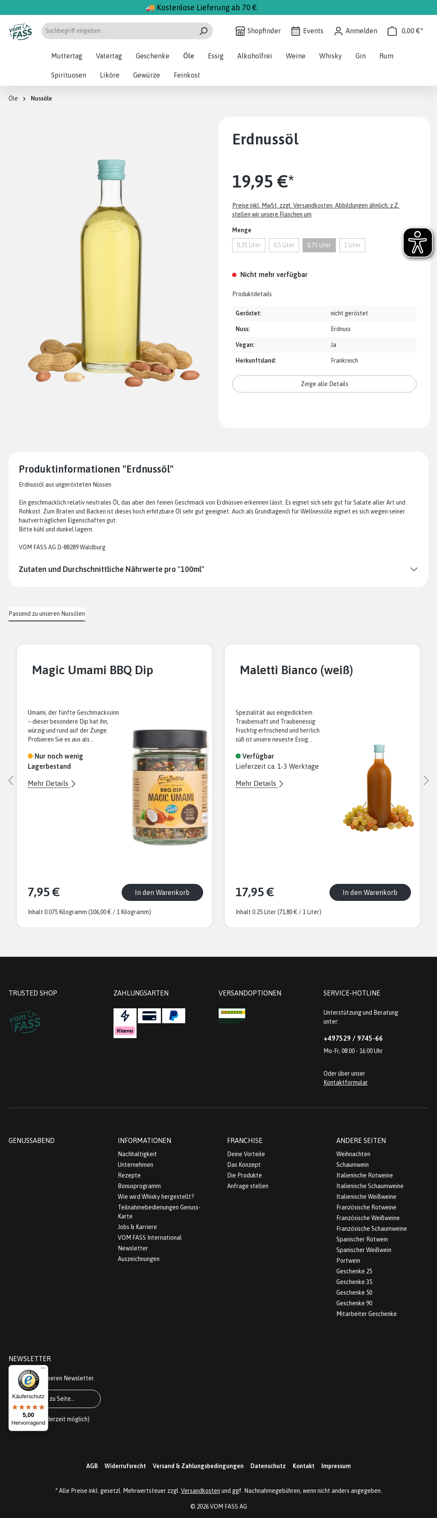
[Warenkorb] (405, 31)
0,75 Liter (319, 245)
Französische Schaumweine (371, 1228)
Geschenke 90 (354, 1303)
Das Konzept (244, 1164)
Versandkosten (200, 1490)
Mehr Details (49, 783)
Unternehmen (135, 1164)
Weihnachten (353, 1154)
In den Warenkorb (162, 892)
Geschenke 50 (354, 1292)
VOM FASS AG (228, 1506)
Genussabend (32, 1140)
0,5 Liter (284, 245)
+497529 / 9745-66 (353, 1038)
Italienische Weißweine (366, 1196)
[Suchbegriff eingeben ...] (117, 31)
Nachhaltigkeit (137, 1154)
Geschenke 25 (354, 1271)
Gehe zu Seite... (55, 1398)
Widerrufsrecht (125, 1466)
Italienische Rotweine (364, 1175)
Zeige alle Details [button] (324, 384)
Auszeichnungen (139, 1258)
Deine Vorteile (246, 1154)
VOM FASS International (150, 1237)
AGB (92, 1466)
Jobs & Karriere (137, 1227)
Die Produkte (244, 1175)
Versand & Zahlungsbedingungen (198, 1466)
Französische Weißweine (368, 1218)
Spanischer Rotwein (362, 1239)
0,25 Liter (249, 245)
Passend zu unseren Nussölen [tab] (47, 613)
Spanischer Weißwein (363, 1250)
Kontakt (304, 1466)
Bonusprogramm (139, 1186)
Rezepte (129, 1175)
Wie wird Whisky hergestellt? (156, 1196)
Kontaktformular (345, 1082)
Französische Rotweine (366, 1207)
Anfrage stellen (247, 1186)
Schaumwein (352, 1164)
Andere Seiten (361, 1140)
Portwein (348, 1260)
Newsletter (133, 1248)
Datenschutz (268, 1466)
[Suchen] (203, 31)
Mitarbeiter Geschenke (366, 1313)
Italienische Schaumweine (370, 1186)
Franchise (244, 1140)
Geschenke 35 (354, 1281)
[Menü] (43, 1370)
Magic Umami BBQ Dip (92, 670)
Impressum (336, 1466)
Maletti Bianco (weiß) (296, 670)
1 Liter (352, 245)
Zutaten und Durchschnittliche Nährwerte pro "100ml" (111, 569)
